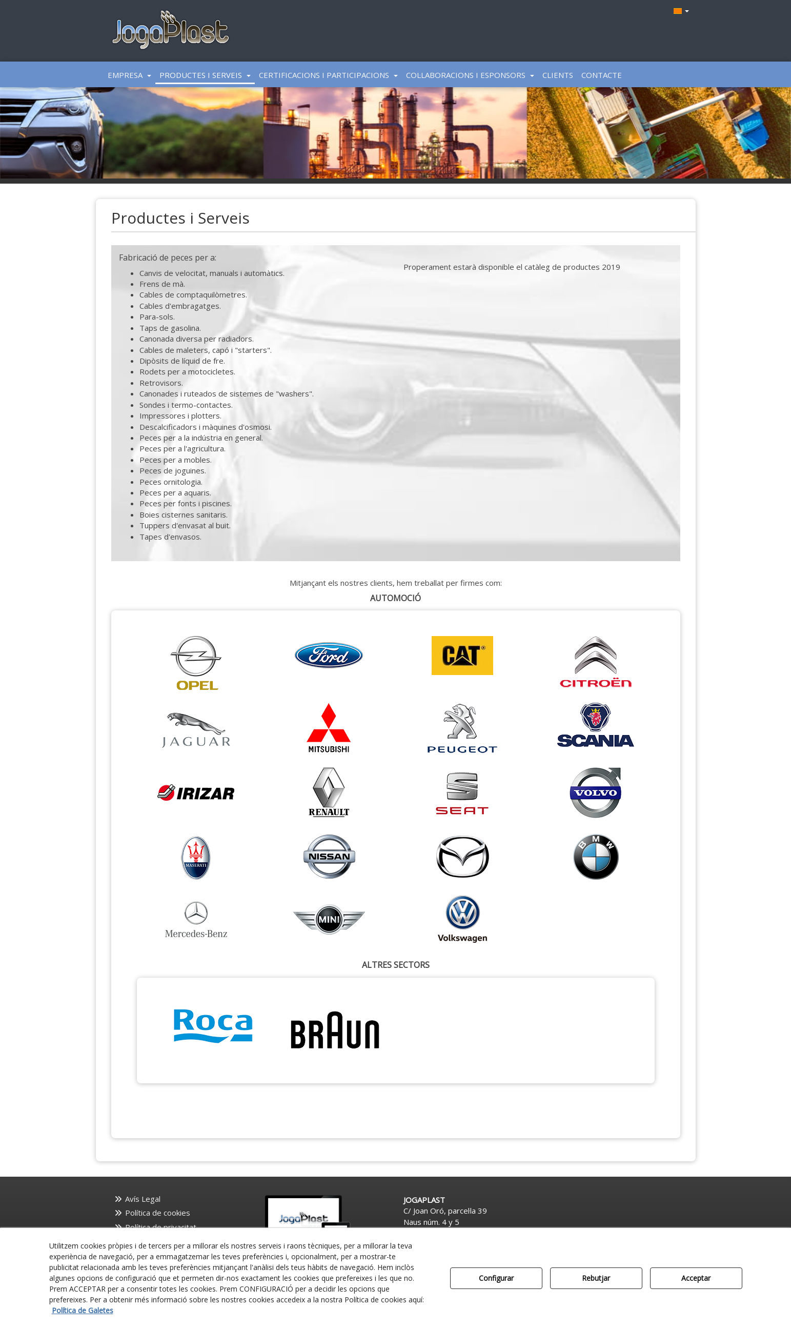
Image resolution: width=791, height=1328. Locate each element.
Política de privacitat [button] (155, 1227)
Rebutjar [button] (596, 1278)
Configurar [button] (496, 1278)
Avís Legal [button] (137, 1199)
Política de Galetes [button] (82, 1310)
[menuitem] (680, 10)
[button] (171, 31)
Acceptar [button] (696, 1278)
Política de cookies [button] (152, 1212)
